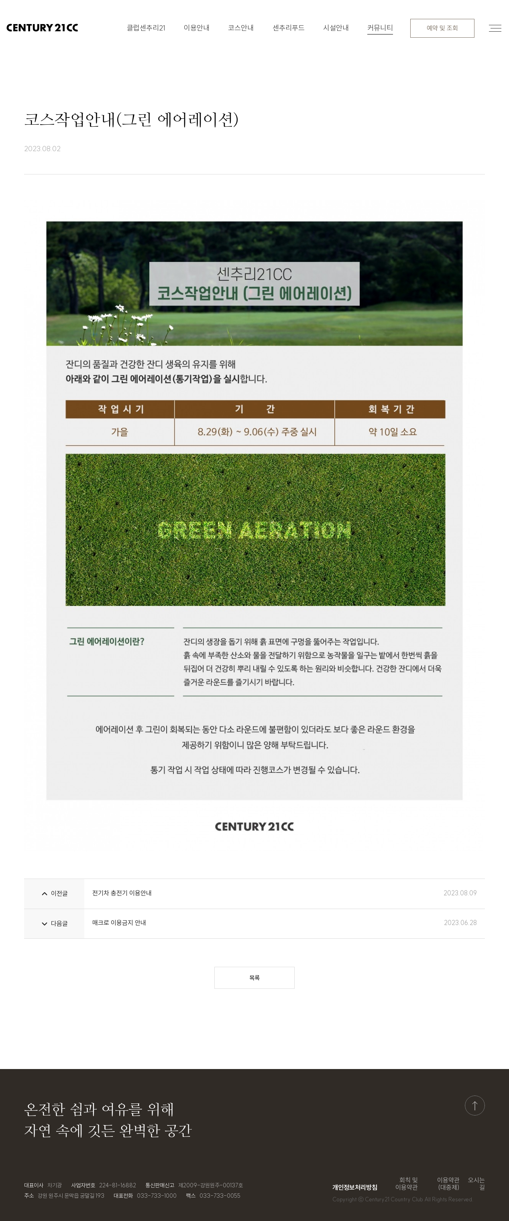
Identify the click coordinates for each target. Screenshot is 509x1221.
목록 (254, 978)
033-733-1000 (157, 1195)
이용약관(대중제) (448, 1183)
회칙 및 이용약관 (406, 1183)
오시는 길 (476, 1183)
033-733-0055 (220, 1195)
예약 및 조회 (442, 28)
